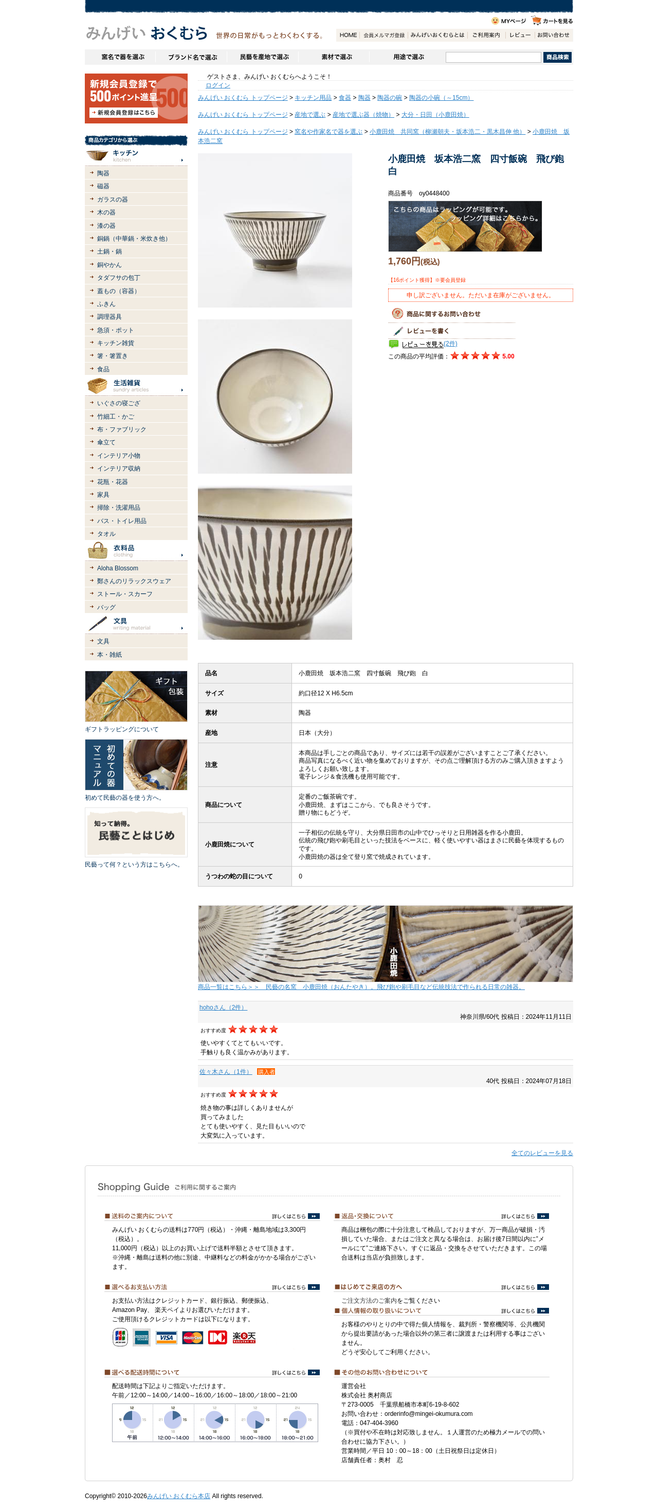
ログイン (218, 85)
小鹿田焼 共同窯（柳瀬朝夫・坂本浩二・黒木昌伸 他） (447, 131)
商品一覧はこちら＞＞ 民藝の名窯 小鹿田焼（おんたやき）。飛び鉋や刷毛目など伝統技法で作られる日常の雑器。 (361, 987)
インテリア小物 (118, 455)
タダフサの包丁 (118, 277)
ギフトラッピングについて (122, 729)
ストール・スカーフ (125, 594)
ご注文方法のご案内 (369, 1300)
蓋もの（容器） (118, 291)
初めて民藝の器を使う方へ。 (125, 797)
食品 (103, 369)
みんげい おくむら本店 (178, 1496)
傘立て (106, 442)
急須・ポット (115, 330)
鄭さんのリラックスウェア (134, 581)
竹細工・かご (115, 416)
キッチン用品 (313, 97)
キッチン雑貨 (115, 343)
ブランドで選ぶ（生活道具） (191, 57)
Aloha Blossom (117, 568)
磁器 (103, 186)
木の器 (106, 212)
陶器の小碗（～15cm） (441, 97)
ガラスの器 (112, 199)
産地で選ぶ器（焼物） (363, 114)
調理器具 (109, 316)
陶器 (103, 173)
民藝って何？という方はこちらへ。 (134, 864)
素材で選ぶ (333, 57)
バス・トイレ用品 (122, 521)
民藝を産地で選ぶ (262, 57)
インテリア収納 (118, 468)
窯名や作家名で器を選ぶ (120, 57)
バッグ (106, 607)
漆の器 (106, 225)
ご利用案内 (486, 35)
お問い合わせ (554, 35)
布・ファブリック (122, 429)
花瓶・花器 (112, 481)
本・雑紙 (109, 654)
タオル (106, 533)
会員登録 (383, 35)
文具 (103, 641)
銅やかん (109, 264)
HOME (347, 35)
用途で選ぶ (407, 57)
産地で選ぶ (310, 114)
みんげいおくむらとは (437, 35)
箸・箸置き (112, 355)
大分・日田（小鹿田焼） (435, 114)
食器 (345, 97)
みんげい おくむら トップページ (243, 97)
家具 (103, 494)
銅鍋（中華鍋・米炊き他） (134, 238)
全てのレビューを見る (542, 1153)
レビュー (520, 35)
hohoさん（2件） (223, 1007)
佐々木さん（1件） (225, 1071)
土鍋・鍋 (109, 251)
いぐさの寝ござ (118, 403)
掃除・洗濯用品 (118, 507)
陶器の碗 (389, 97)
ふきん (106, 304)
